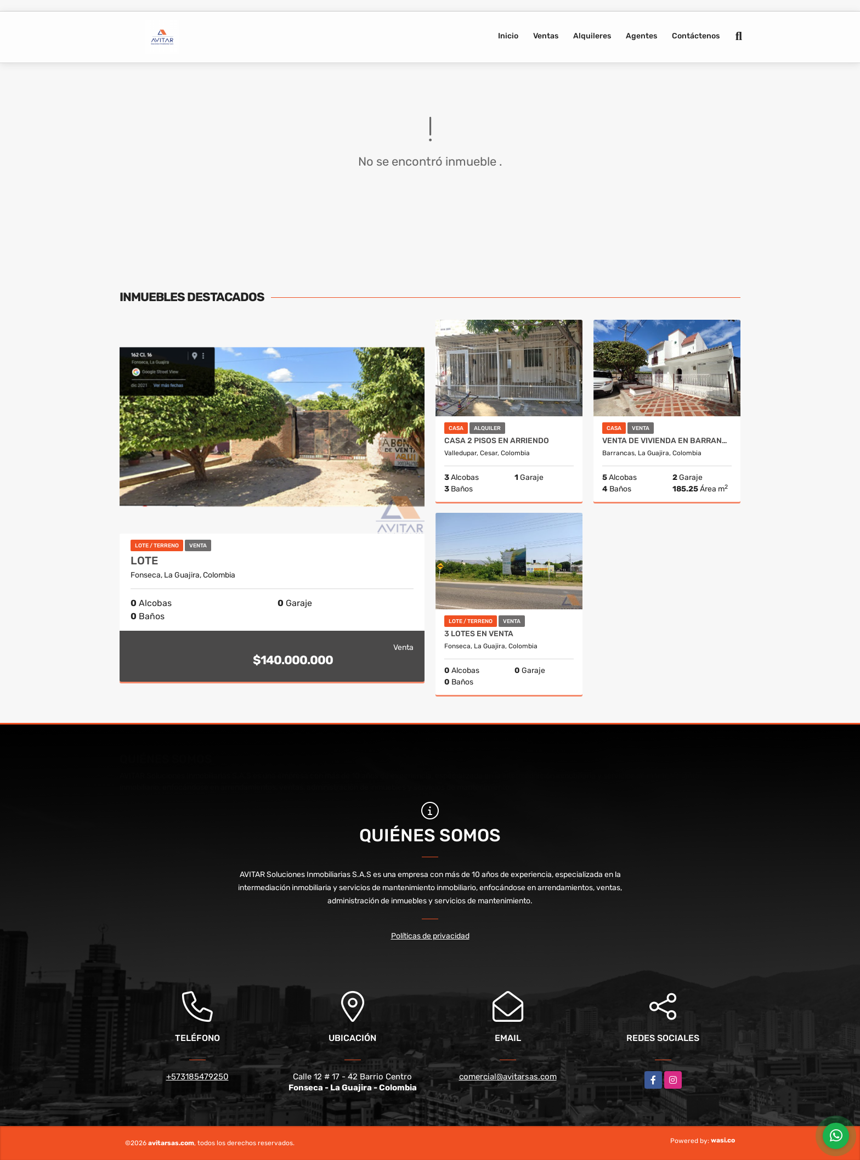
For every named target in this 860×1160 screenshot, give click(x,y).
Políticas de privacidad (430, 936)
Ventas (545, 36)
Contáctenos (696, 36)
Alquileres (592, 36)
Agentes (641, 36)
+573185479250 (197, 1077)
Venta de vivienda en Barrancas (667, 441)
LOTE (144, 560)
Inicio (508, 36)
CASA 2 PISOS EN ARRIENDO (496, 441)
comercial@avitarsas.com (508, 1077)
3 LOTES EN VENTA (478, 634)
